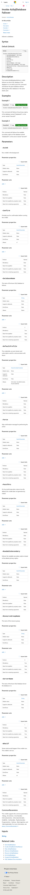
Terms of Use (6, 887)
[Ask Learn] (23, 6)
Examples (6, 28)
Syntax (5, 23)
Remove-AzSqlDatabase (11, 851)
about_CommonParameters (9, 826)
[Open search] (23, 2)
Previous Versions (16, 880)
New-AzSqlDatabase (10, 849)
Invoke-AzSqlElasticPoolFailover (13, 847)
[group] (15, 62)
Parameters (6, 30)
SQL (12, 6)
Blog (4, 883)
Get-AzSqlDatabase (10, 845)
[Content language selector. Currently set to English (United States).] (10, 869)
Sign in (27, 2)
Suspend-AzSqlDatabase (11, 857)
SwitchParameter (20, 165)
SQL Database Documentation (13, 859)
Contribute (11, 883)
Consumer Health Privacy (9, 885)
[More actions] (26, 6)
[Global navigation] (1, 2)
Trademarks (14, 887)
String (22, 298)
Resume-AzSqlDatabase (11, 853)
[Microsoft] (15, 2)
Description (6, 26)
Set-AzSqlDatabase (10, 855)
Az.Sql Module (10, 17)
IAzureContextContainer (17, 368)
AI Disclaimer (6, 880)
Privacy (17, 883)
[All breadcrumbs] (3, 6)
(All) (4, 184)
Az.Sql (7, 6)
